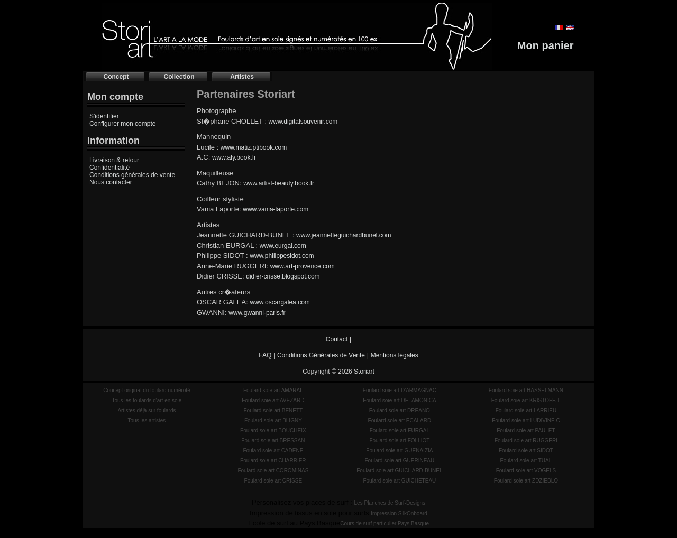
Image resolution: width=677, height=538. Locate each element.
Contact (336, 339)
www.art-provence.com (302, 266)
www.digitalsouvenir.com (303, 121)
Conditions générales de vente (132, 175)
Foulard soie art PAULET (526, 430)
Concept (116, 76)
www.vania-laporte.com (275, 209)
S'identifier (104, 116)
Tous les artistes (147, 420)
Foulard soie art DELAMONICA (399, 400)
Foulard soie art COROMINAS (272, 471)
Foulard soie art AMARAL (273, 390)
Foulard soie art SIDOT (526, 450)
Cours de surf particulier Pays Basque (384, 523)
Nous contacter (110, 182)
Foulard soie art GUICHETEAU (399, 481)
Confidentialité (109, 167)
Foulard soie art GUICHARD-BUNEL (399, 471)
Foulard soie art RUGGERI (526, 440)
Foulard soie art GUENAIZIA (399, 450)
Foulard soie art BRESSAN (273, 440)
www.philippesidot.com (282, 255)
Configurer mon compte (122, 123)
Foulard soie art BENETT (273, 410)
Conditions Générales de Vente (321, 355)
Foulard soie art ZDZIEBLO (526, 481)
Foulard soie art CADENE (273, 450)
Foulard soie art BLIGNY (273, 420)
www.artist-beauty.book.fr (278, 183)
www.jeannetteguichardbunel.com (343, 235)
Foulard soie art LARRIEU (526, 410)
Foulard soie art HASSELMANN (526, 390)
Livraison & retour (114, 160)
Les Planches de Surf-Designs (390, 503)
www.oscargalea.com (279, 302)
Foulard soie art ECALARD (400, 420)
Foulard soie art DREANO (399, 410)
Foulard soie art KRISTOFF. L (526, 400)
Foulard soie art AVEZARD (273, 400)
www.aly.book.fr (234, 157)
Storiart (364, 371)
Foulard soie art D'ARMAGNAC (399, 390)
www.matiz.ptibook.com (254, 147)
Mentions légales (394, 355)
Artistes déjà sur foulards (146, 410)
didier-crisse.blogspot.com (282, 276)
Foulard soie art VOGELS (526, 471)
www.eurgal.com (283, 245)
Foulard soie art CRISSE (273, 481)
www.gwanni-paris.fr (256, 313)
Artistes (242, 76)
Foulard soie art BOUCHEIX (273, 430)
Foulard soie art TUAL (526, 460)
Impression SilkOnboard (399, 513)
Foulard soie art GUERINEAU (400, 460)
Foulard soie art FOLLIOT (399, 440)
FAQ (265, 355)
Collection (178, 76)
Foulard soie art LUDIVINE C (526, 420)
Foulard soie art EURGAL (399, 430)
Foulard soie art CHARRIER (273, 460)
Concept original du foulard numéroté (146, 390)
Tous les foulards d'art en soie (146, 400)
